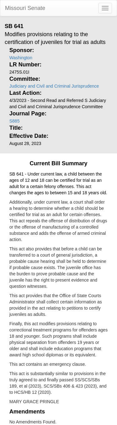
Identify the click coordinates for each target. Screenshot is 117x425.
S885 (14, 120)
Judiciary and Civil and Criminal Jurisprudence (54, 86)
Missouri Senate (25, 8)
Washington (20, 57)
